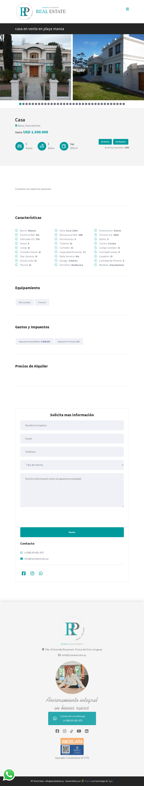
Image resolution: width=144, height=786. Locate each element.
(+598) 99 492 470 (34, 552)
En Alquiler (121, 141)
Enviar (72, 532)
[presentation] (45, 516)
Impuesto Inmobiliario (34, 341)
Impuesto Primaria (69, 341)
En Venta (105, 141)
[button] (20, 104)
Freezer (42, 302)
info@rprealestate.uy (36, 558)
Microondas (25, 302)
